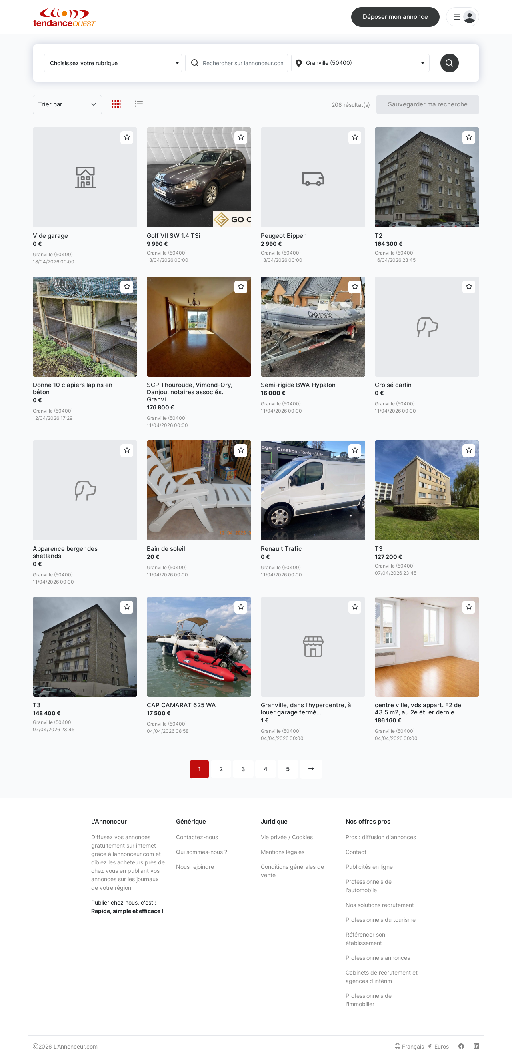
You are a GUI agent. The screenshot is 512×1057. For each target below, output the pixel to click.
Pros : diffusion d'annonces (381, 837)
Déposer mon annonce (395, 16)
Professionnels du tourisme (381, 919)
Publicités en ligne (369, 866)
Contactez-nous (197, 837)
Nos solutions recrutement (380, 904)
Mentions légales (282, 851)
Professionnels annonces (378, 957)
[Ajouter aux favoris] (126, 137)
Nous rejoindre (195, 866)
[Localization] (360, 63)
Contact (356, 851)
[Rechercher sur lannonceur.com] (244, 63)
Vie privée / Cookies (287, 837)
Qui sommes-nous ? (201, 851)
